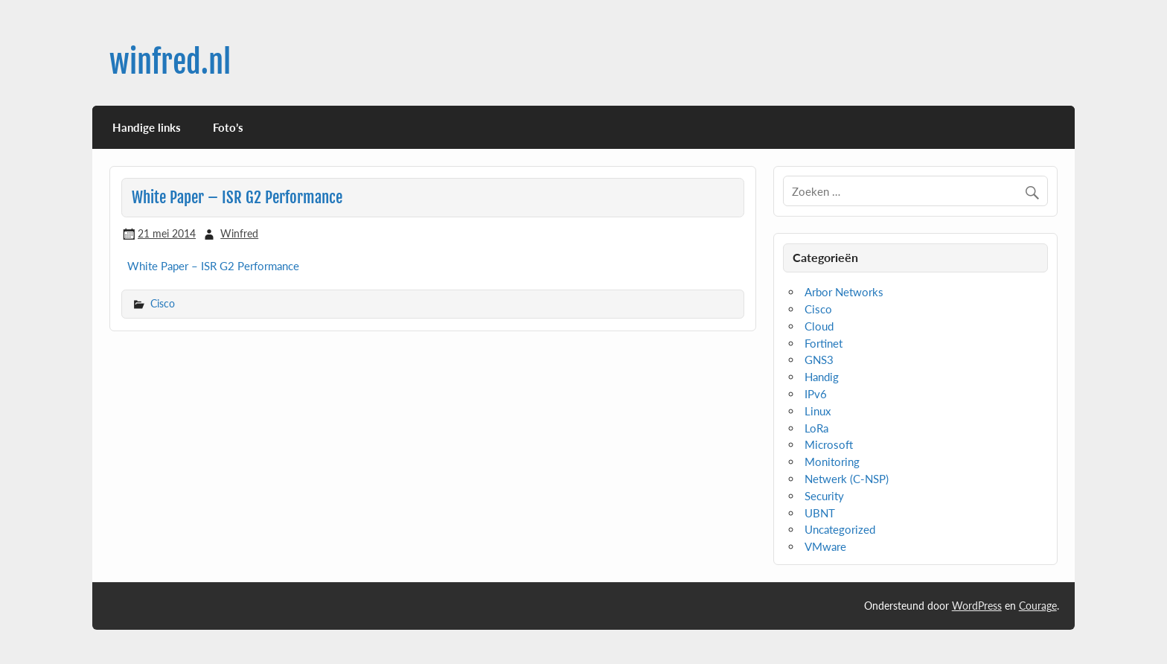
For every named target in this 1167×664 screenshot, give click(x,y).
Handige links (146, 127)
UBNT (820, 513)
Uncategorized (840, 529)
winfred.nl (170, 62)
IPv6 (816, 393)
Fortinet (824, 343)
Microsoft (829, 444)
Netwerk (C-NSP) (847, 478)
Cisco (162, 303)
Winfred (239, 233)
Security (824, 495)
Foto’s (228, 127)
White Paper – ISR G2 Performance (213, 265)
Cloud (819, 326)
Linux (818, 411)
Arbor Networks (844, 292)
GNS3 (819, 359)
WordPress (977, 605)
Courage (1038, 605)
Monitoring (832, 461)
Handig (822, 376)
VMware (825, 546)
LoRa (816, 428)
